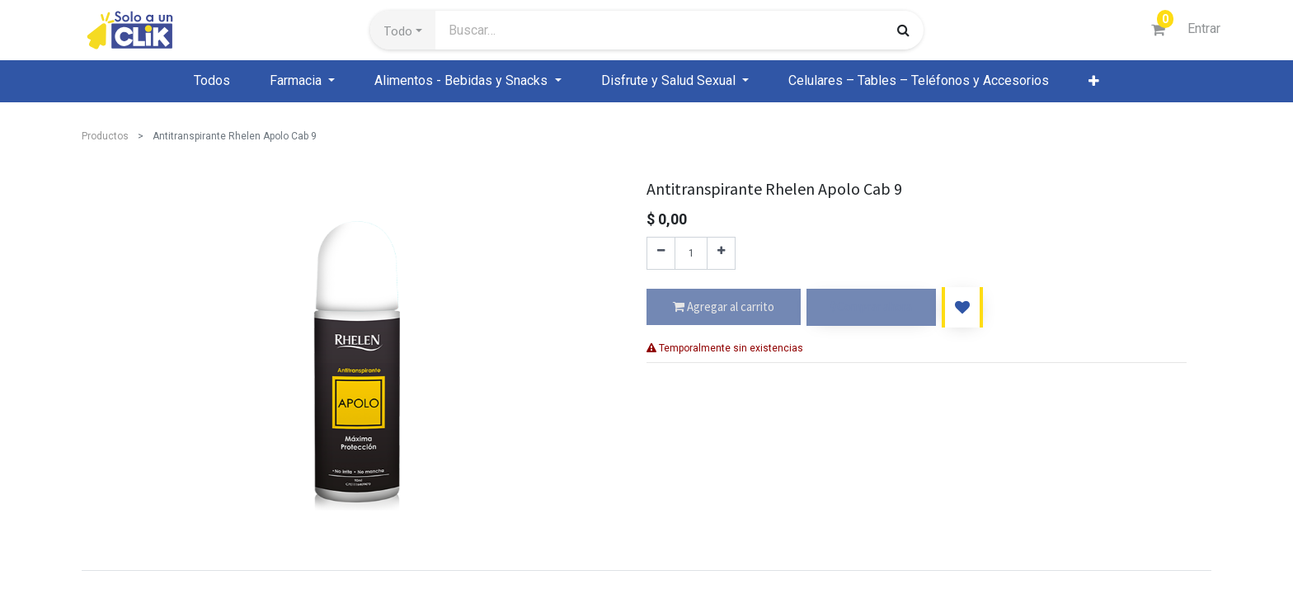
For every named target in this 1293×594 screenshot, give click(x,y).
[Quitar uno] (660, 253)
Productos (105, 136)
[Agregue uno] (721, 253)
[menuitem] (212, 80)
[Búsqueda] (903, 30)
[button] (402, 30)
